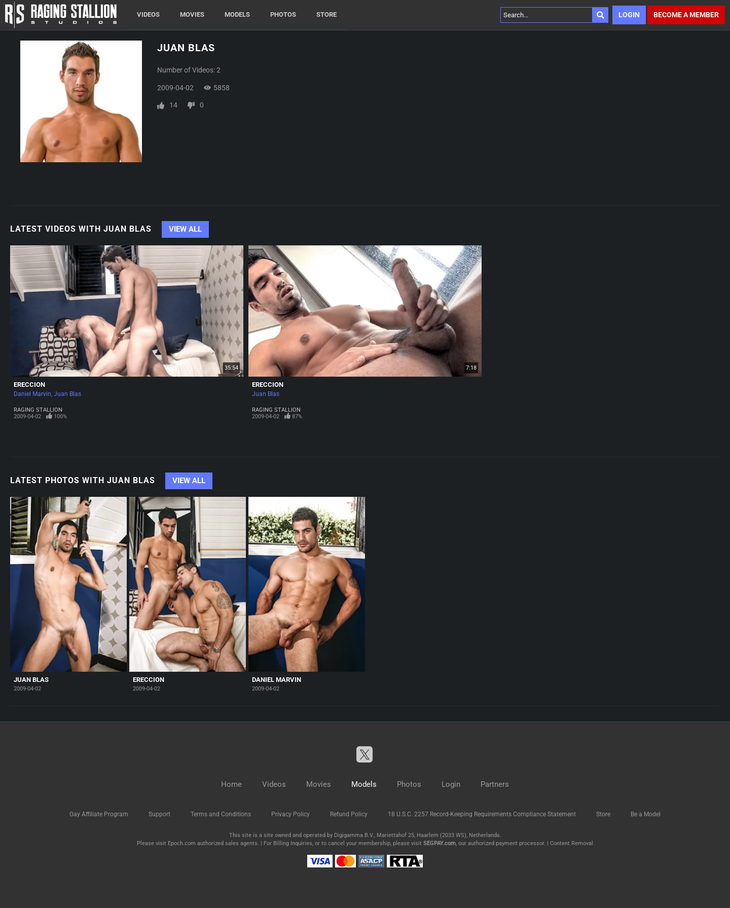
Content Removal (571, 843)
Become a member (686, 15)
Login (629, 15)
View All (185, 229)
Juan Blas (67, 393)
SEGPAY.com (439, 843)
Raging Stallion (38, 410)
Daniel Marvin (32, 393)
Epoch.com (182, 843)
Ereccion (29, 384)
